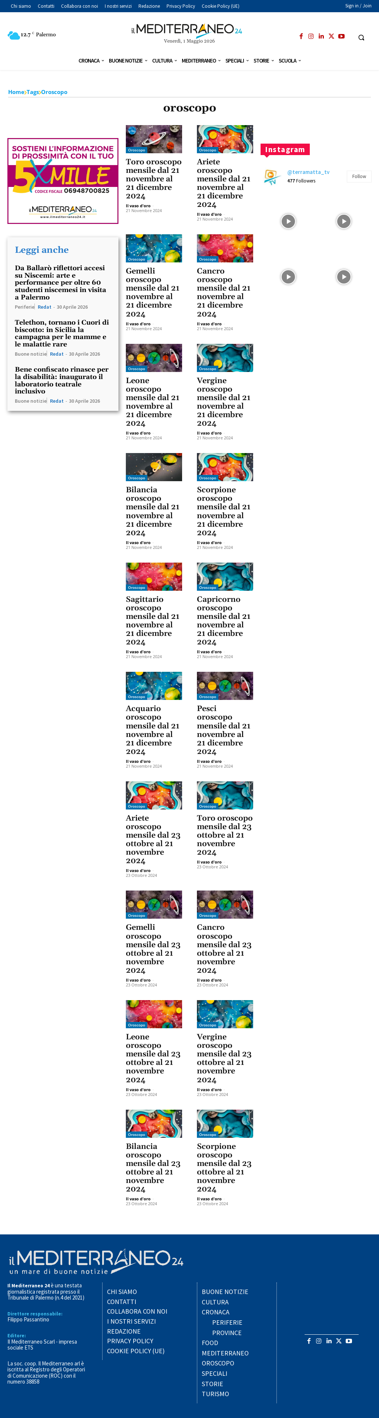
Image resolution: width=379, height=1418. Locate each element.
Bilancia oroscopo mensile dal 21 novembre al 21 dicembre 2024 (153, 511)
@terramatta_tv (308, 171)
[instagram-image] (288, 221)
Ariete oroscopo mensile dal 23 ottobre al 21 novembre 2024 (153, 840)
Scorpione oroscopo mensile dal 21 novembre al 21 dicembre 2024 (224, 511)
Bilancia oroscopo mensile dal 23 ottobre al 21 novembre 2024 (153, 1168)
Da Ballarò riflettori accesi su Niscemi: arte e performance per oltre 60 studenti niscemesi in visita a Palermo (60, 283)
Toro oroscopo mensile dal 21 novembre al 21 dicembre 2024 (154, 179)
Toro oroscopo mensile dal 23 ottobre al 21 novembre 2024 (225, 835)
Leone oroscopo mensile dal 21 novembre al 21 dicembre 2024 (153, 402)
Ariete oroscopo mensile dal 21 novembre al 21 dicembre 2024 (224, 183)
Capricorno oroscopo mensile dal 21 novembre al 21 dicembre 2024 (224, 621)
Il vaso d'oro (138, 205)
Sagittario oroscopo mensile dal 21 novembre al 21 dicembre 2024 (153, 621)
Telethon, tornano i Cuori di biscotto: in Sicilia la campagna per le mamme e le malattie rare (62, 333)
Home (16, 91)
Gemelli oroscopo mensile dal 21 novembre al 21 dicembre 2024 (153, 292)
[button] (361, 37)
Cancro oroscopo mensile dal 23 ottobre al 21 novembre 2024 (224, 949)
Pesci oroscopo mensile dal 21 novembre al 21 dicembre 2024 (224, 730)
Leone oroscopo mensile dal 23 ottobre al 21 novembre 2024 (153, 1058)
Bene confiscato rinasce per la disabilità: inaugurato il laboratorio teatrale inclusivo (61, 380)
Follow (359, 176)
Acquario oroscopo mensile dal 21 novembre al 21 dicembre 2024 (153, 730)
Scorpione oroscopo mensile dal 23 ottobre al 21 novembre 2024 (224, 1168)
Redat (44, 307)
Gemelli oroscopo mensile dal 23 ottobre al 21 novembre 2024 (153, 949)
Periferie (24, 306)
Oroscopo (136, 149)
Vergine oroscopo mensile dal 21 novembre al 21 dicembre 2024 (224, 402)
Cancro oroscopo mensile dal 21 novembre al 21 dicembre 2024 (224, 292)
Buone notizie (31, 353)
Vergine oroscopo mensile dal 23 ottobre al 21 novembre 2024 (224, 1058)
